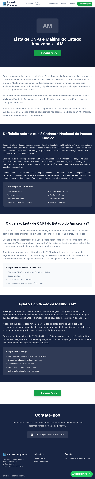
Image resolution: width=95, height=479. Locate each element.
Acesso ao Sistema (41, 462)
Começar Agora (85, 4)
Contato (72, 4)
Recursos (29, 4)
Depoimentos (53, 4)
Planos (63, 4)
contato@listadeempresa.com (47, 434)
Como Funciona (38, 3)
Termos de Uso (39, 458)
